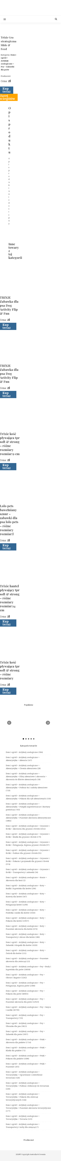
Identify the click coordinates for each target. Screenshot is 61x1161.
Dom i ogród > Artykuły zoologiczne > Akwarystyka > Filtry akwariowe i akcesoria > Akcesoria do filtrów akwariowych (26, 777)
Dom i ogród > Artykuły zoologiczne (24, 752)
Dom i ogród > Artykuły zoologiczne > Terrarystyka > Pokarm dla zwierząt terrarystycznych (22, 1097)
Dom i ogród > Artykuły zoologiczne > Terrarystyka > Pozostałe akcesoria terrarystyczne (28, 1108)
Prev (9, 723)
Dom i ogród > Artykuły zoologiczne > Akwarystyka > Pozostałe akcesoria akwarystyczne (28, 818)
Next (48, 723)
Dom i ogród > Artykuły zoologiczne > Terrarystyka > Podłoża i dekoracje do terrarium (27, 1086)
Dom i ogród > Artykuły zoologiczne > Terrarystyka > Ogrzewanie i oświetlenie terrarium (24, 1075)
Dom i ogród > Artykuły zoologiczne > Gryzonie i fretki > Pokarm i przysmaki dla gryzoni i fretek (27, 861)
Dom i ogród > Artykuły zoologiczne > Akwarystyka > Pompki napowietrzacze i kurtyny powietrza (28, 807)
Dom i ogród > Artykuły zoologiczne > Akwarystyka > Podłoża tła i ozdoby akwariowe (27, 788)
